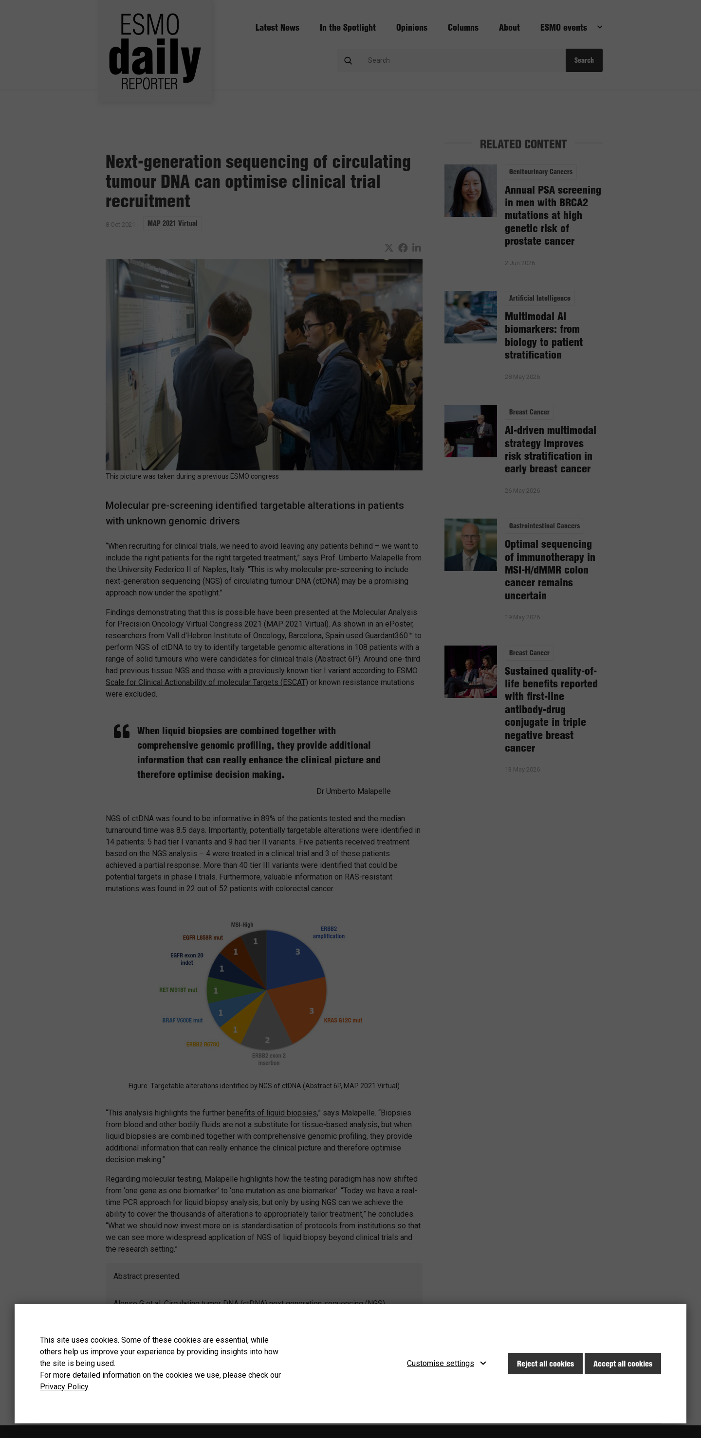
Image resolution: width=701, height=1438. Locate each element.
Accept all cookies (622, 1363)
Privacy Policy (64, 1386)
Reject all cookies (545, 1363)
